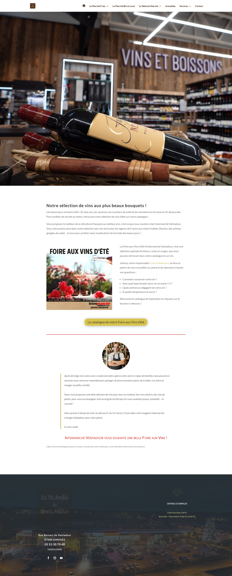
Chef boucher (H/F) (177, 512)
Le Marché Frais (97, 6)
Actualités (170, 6)
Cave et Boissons (159, 262)
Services (183, 6)
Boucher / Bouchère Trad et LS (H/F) (177, 516)
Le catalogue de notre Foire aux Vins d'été (116, 322)
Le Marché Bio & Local (124, 6)
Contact (199, 6)
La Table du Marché (148, 6)
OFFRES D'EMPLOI (177, 503)
